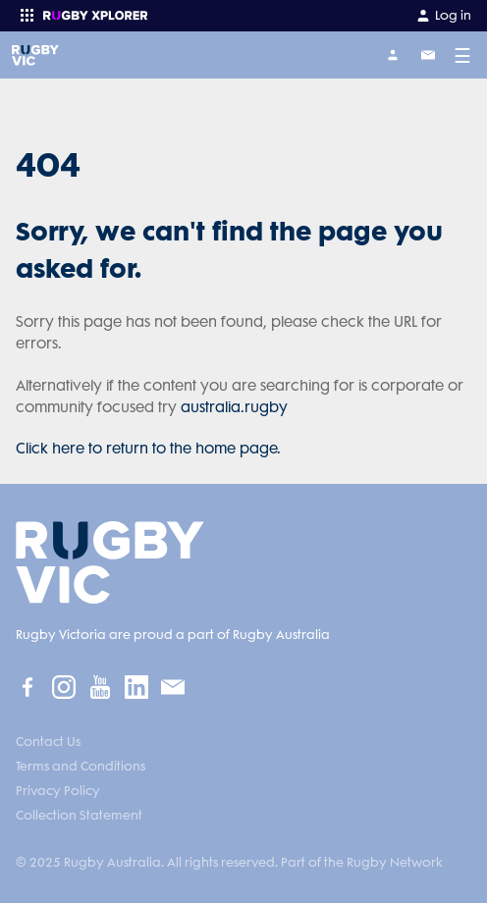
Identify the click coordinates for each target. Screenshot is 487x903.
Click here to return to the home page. (148, 448)
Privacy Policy (58, 790)
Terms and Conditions (80, 766)
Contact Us (48, 741)
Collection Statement (79, 815)
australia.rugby (234, 407)
